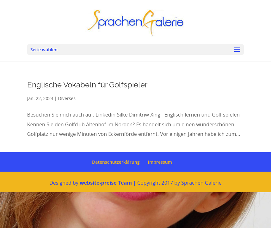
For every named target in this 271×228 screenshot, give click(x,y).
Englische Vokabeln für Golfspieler (87, 84)
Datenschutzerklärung (115, 162)
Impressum (160, 162)
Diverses (66, 98)
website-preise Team (106, 182)
